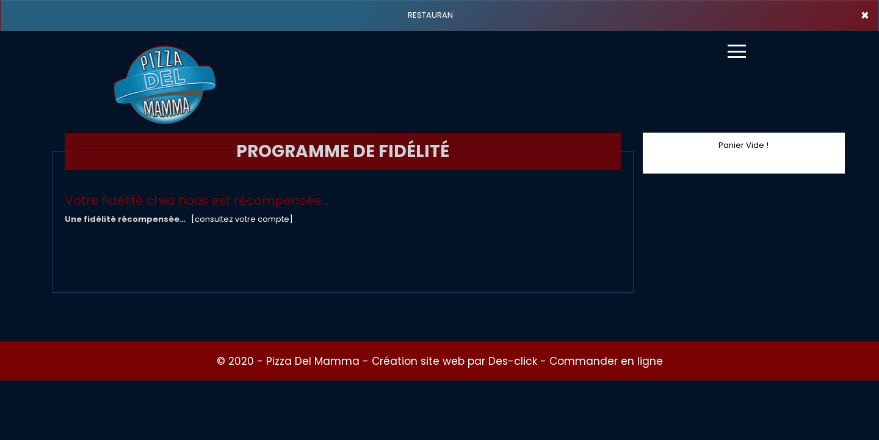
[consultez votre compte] (242, 219)
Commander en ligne (606, 361)
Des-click (512, 361)
